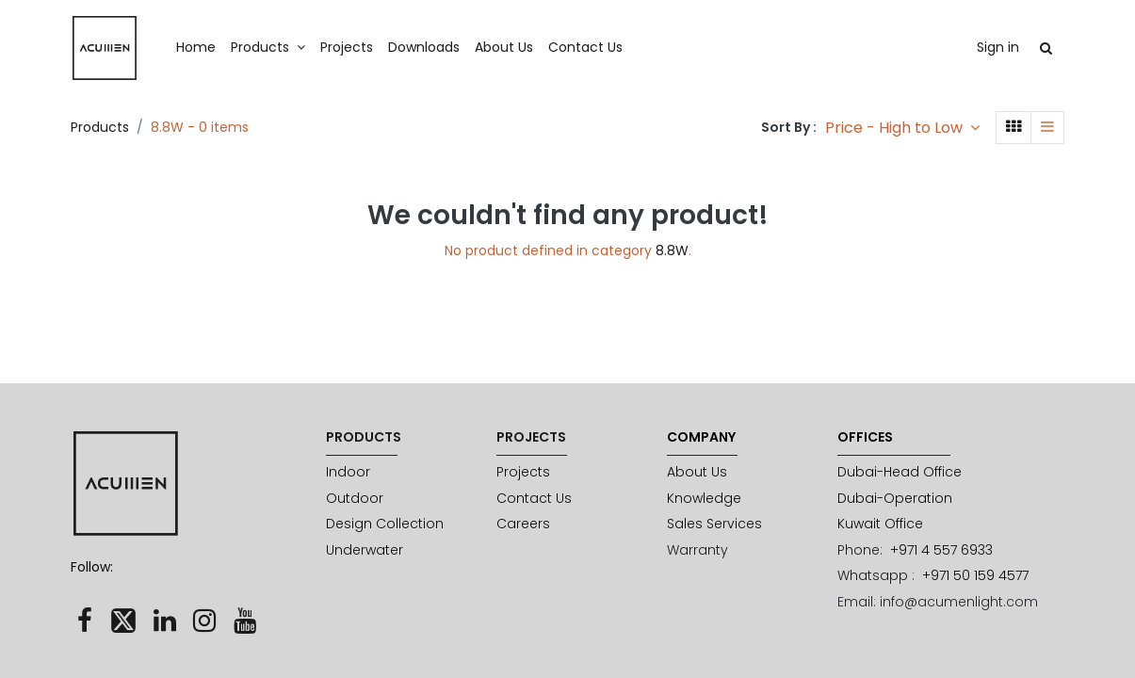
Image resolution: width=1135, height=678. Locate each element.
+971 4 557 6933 (941, 550)
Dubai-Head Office (899, 471)
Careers (523, 523)
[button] (902, 127)
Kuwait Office (880, 523)
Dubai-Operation (894, 498)
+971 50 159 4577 (977, 575)
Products (100, 127)
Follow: (92, 566)
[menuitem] (196, 48)
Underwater (366, 550)
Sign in (998, 47)
